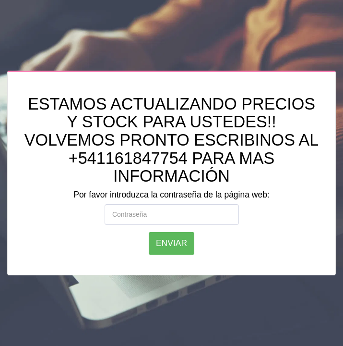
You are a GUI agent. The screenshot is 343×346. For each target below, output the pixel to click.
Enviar (171, 243)
